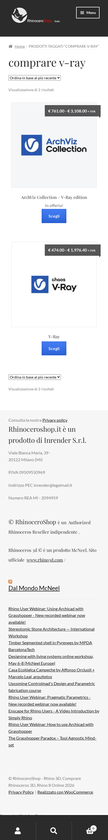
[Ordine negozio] (34, 78)
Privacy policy (54, 420)
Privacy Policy (21, 791)
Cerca (54, 831)
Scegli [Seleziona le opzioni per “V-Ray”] (54, 348)
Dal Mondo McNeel (34, 588)
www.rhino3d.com (45, 560)
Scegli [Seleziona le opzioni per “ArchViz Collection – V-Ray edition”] (54, 215)
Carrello (84, 827)
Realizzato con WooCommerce (65, 791)
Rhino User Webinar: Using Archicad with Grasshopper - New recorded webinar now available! (46, 615)
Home (20, 46)
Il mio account (18, 831)
